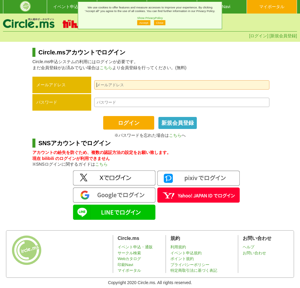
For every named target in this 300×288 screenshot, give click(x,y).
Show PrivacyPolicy (150, 18)
